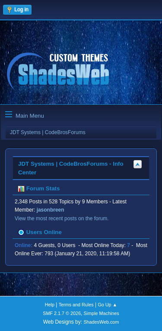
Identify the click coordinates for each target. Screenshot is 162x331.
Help (49, 304)
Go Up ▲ (107, 304)
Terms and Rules (76, 304)
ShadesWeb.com (101, 322)
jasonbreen (50, 210)
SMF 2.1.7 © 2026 (62, 313)
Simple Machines (101, 313)
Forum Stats (39, 188)
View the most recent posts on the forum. (62, 218)
